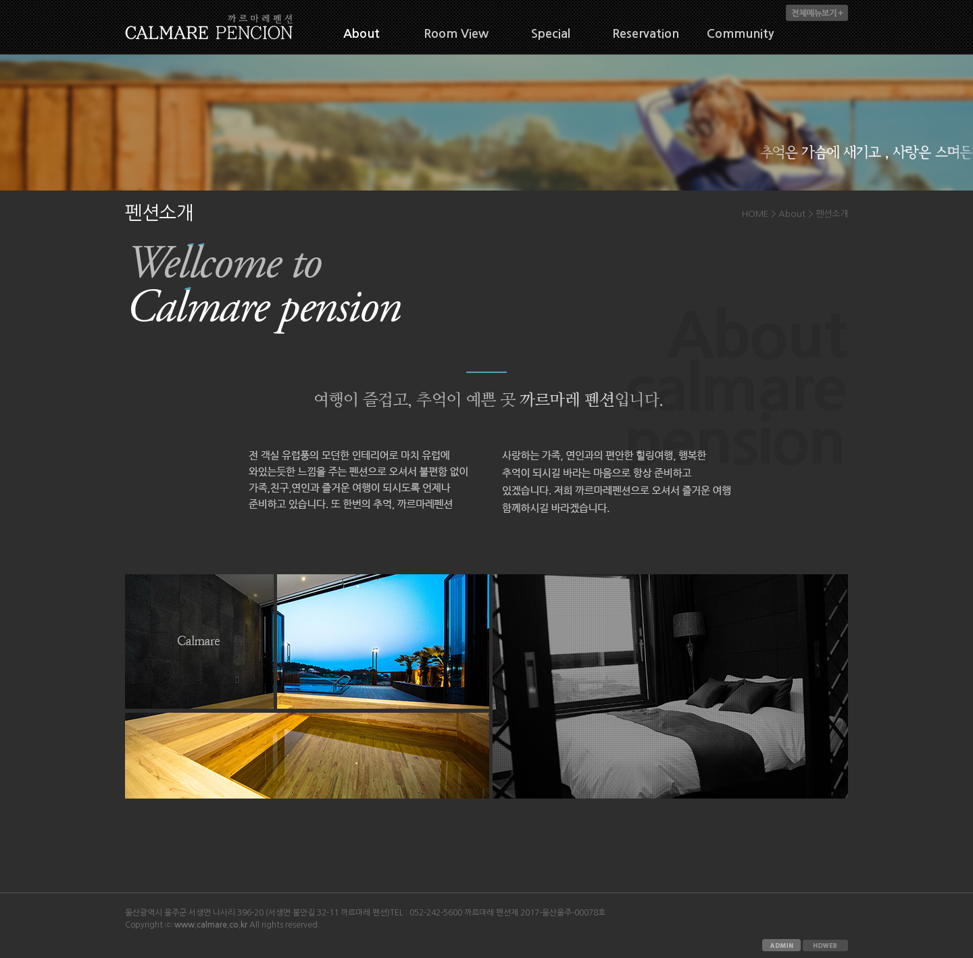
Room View (456, 34)
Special (550, 34)
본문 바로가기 (0, 0)
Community (740, 34)
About (361, 34)
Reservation (645, 34)
